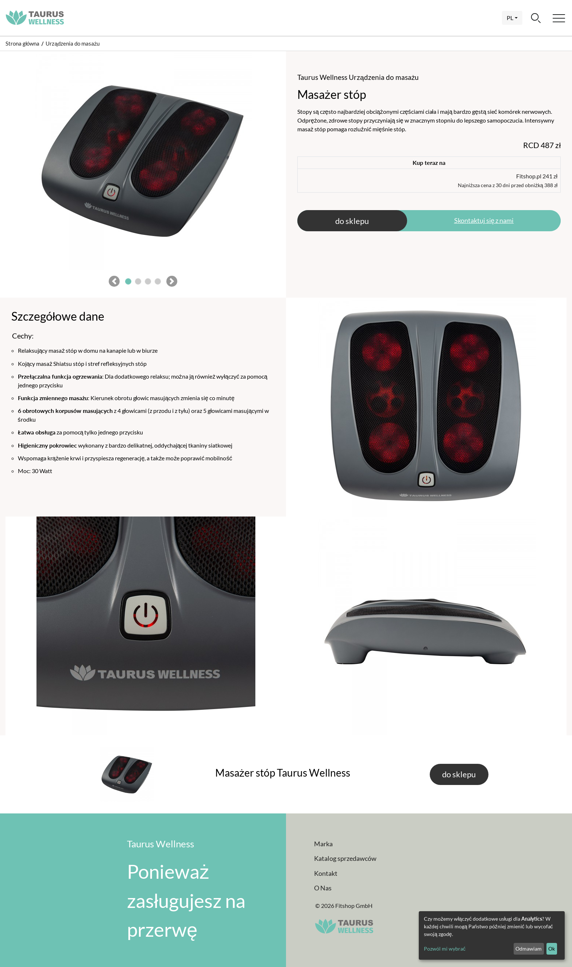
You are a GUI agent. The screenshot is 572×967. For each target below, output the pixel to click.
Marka (323, 844)
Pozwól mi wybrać (444, 948)
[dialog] (492, 935)
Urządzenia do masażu (73, 43)
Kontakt (325, 873)
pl (510, 17)
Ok (551, 948)
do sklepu (352, 221)
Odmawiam (528, 948)
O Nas (323, 888)
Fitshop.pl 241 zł (507, 180)
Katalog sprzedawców (345, 858)
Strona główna (22, 43)
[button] (114, 282)
